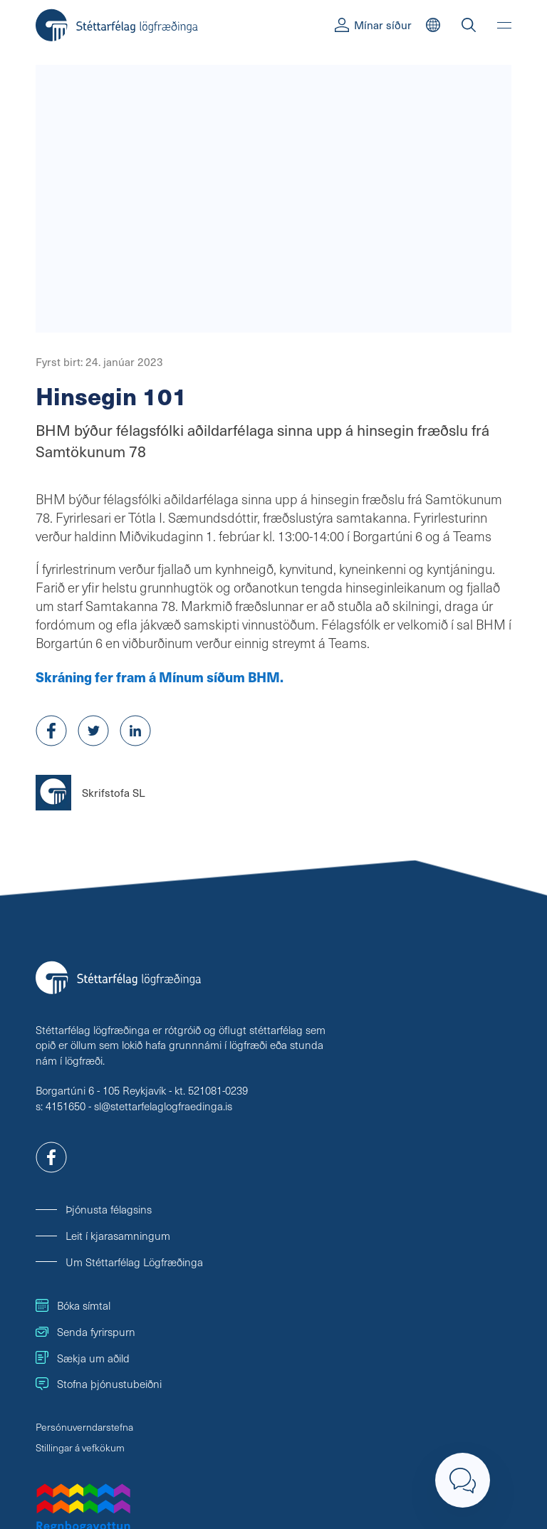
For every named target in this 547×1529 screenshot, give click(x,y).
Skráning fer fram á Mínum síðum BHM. (159, 677)
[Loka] (462, 1480)
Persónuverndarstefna (84, 1427)
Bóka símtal (73, 1305)
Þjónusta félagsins (109, 1208)
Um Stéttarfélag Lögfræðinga (134, 1261)
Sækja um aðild (83, 1357)
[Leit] (468, 25)
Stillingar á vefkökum (80, 1447)
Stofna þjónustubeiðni (99, 1383)
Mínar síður (373, 24)
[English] (433, 25)
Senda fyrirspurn (85, 1331)
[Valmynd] (504, 25)
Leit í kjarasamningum (118, 1235)
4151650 (65, 1105)
